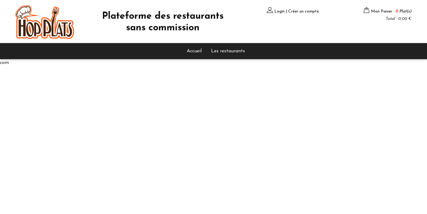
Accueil (194, 51)
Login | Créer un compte (296, 11)
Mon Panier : (391, 11)
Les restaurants (228, 51)
